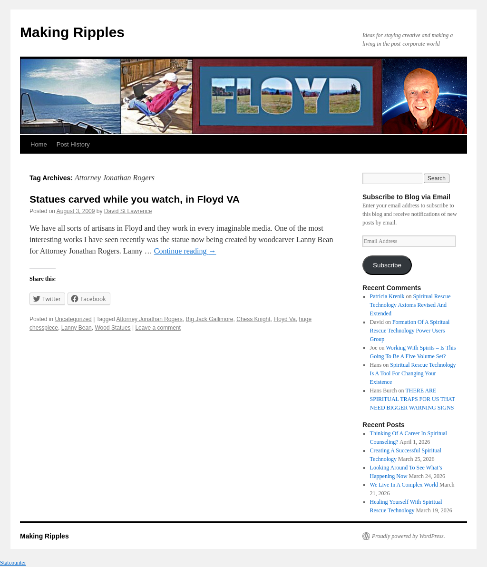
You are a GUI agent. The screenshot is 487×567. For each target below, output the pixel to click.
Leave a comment (157, 327)
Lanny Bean (76, 327)
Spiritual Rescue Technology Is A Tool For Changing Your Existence (413, 373)
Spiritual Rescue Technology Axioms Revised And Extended (410, 305)
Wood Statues (112, 327)
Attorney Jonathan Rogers (149, 319)
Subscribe (387, 265)
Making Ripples (72, 32)
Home (38, 144)
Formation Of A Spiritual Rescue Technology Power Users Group (410, 330)
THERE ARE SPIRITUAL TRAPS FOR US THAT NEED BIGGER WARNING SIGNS (412, 399)
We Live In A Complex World (404, 484)
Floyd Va (284, 319)
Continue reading (185, 251)
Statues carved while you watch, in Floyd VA (134, 199)
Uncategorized (73, 319)
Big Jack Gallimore (210, 319)
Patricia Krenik (387, 296)
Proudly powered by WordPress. (408, 536)
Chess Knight (253, 319)
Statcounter (13, 562)
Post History (73, 144)
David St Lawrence (128, 211)
